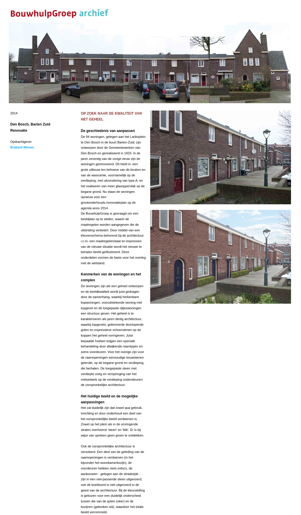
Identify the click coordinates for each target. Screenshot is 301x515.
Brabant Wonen (22, 147)
